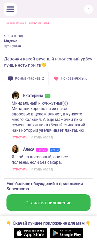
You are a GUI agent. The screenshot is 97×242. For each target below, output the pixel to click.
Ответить (20, 137)
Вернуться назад (39, 22)
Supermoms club (16, 22)
